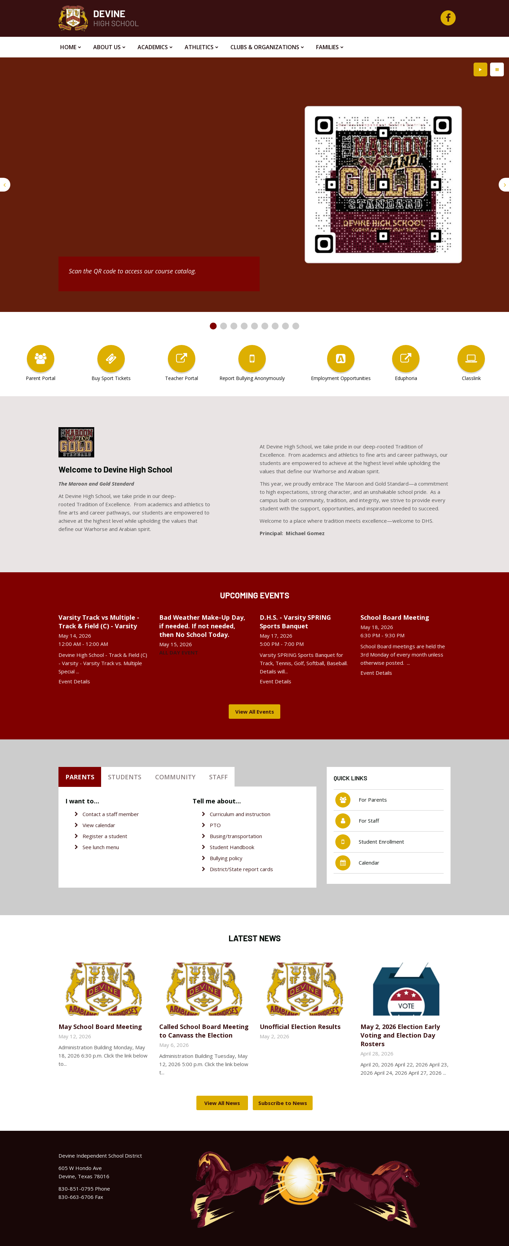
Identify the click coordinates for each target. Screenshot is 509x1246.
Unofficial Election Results (300, 1026)
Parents (79, 777)
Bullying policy (226, 858)
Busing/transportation (236, 836)
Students (124, 777)
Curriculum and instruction (240, 814)
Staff (218, 777)
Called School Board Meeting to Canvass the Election (204, 1030)
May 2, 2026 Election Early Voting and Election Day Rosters (400, 1035)
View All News (222, 1102)
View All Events (254, 711)
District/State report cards (241, 869)
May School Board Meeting (100, 1026)
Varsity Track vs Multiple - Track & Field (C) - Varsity (98, 621)
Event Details (74, 681)
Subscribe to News (282, 1102)
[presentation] (5, 185)
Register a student (105, 836)
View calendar (99, 825)
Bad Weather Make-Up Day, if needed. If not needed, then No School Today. (202, 626)
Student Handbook (232, 847)
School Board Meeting (394, 617)
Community (175, 777)
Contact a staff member (111, 814)
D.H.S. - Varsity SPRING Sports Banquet (295, 621)
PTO (215, 825)
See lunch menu (101, 847)
